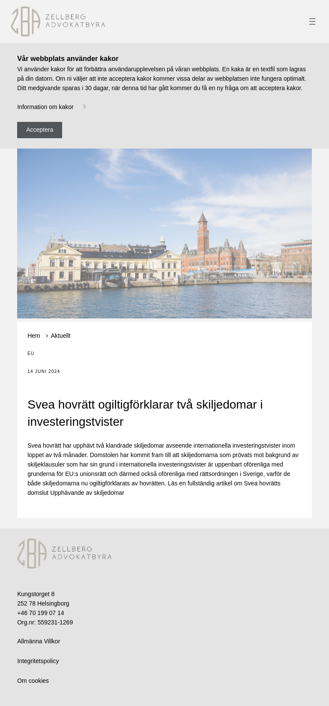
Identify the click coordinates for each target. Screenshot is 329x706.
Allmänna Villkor (38, 641)
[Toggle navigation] (312, 21)
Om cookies (33, 680)
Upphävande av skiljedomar (87, 492)
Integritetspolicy (38, 661)
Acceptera (39, 129)
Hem (33, 335)
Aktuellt (61, 335)
